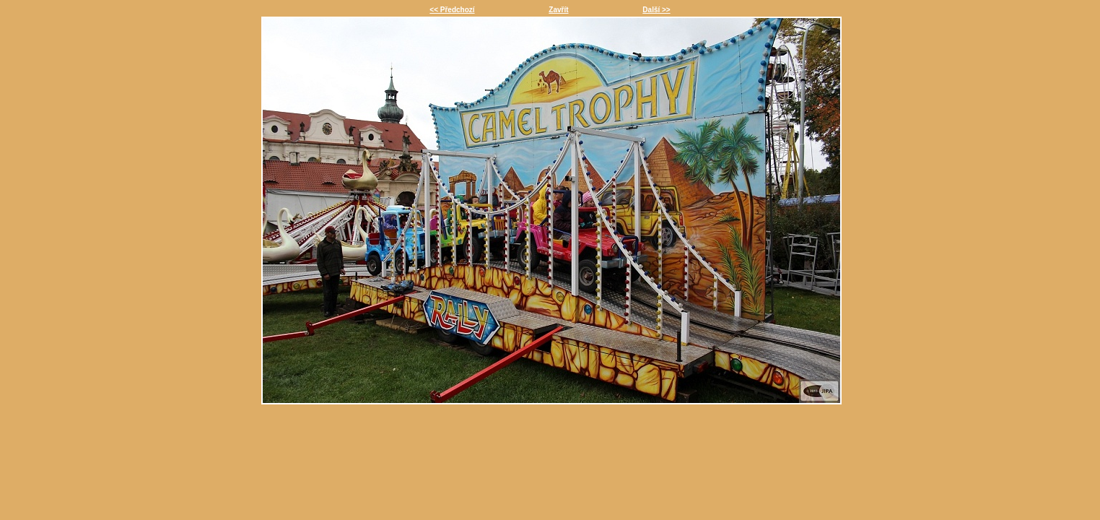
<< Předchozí (451, 10)
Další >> (656, 10)
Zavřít (558, 10)
